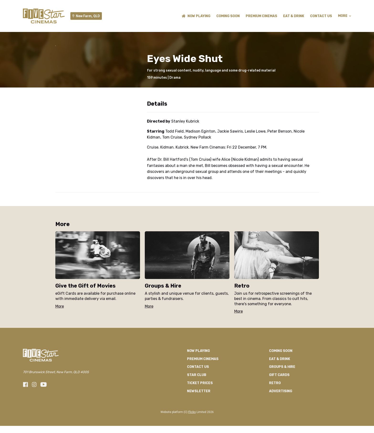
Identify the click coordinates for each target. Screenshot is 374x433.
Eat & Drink (293, 16)
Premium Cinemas (261, 16)
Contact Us (321, 16)
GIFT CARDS (279, 424)
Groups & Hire (282, 416)
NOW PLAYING (196, 16)
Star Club (196, 424)
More (344, 16)
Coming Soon (228, 16)
